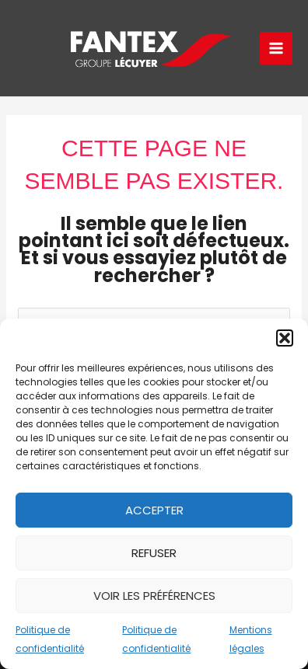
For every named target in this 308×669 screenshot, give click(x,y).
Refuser (154, 553)
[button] (284, 338)
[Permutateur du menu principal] (276, 48)
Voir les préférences (154, 595)
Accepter (154, 510)
